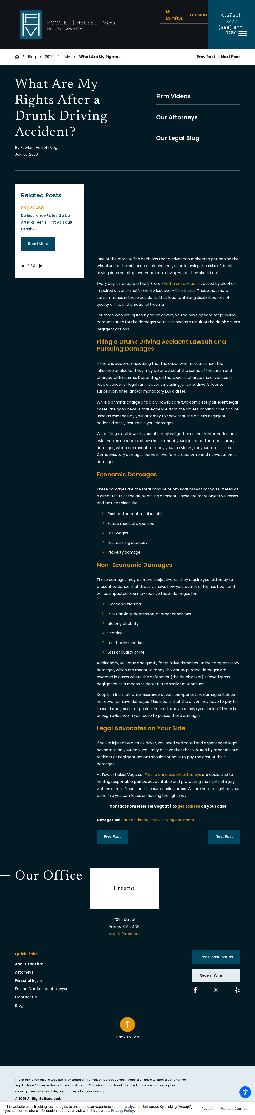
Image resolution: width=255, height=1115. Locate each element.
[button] (245, 1092)
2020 (49, 56)
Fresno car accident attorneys (173, 774)
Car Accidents (134, 819)
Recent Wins (211, 975)
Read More (38, 243)
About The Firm (29, 963)
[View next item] (41, 266)
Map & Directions (124, 933)
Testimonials (201, 14)
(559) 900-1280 (231, 30)
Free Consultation (216, 957)
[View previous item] (23, 266)
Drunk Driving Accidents (172, 819)
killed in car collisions (180, 283)
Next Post (224, 836)
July (66, 56)
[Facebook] (195, 990)
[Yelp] (237, 990)
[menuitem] (52, 964)
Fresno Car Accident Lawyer (41, 988)
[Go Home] (18, 57)
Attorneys (24, 972)
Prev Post (112, 836)
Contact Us (26, 997)
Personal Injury (28, 980)
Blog (32, 56)
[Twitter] (216, 990)
